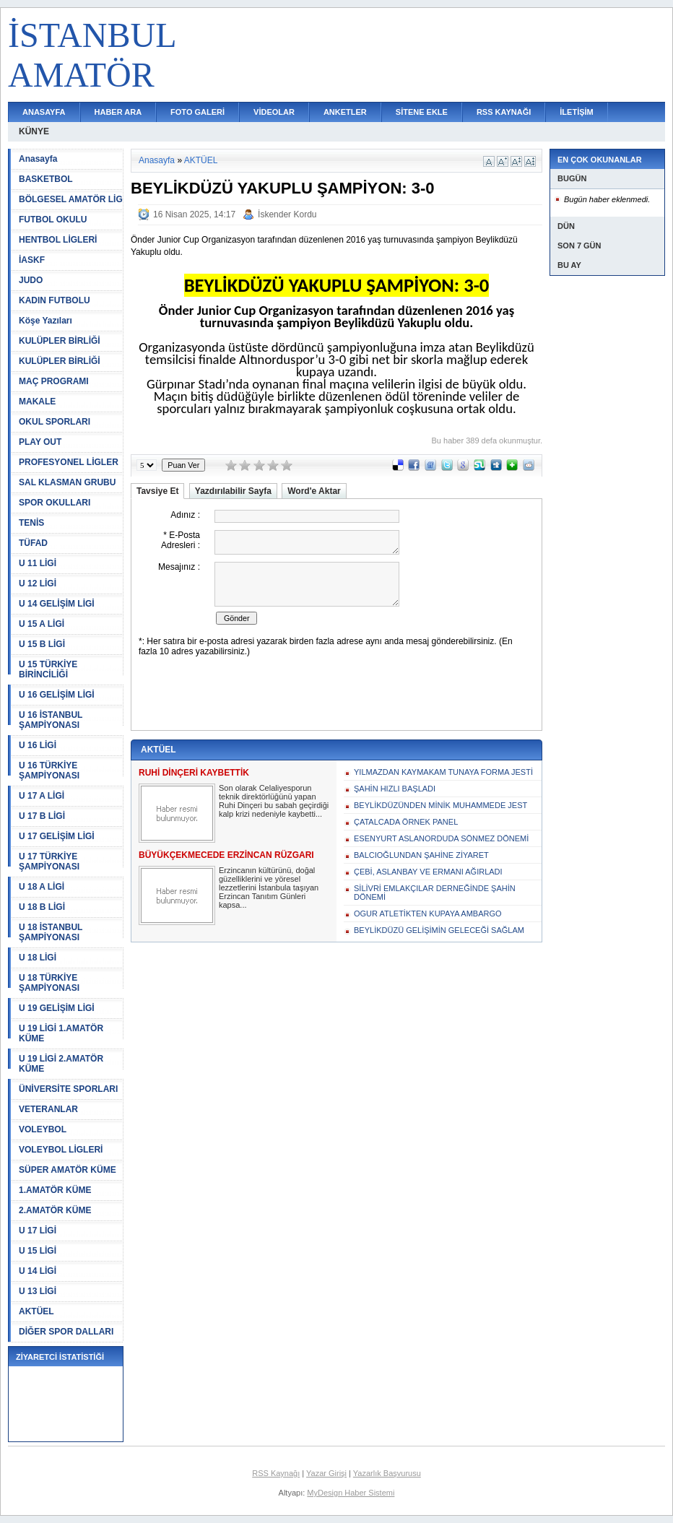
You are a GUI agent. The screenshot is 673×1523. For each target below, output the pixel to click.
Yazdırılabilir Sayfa (233, 491)
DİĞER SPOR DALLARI (66, 1332)
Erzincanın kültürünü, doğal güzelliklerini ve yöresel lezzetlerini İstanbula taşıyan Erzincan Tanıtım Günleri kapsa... (268, 887)
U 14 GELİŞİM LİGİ (57, 604)
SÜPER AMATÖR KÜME (67, 1170)
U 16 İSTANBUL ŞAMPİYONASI (50, 720)
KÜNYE (34, 131)
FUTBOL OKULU (53, 219)
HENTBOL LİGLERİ (58, 240)
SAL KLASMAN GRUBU (67, 482)
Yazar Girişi (326, 1473)
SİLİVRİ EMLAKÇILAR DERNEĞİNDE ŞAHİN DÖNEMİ (435, 892)
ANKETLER (345, 112)
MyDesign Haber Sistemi (350, 1492)
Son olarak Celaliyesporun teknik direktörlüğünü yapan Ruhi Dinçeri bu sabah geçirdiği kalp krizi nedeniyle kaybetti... (274, 801)
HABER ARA (118, 112)
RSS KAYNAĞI (504, 112)
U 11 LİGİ (37, 563)
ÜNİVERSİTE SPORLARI (68, 1089)
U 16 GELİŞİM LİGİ (57, 695)
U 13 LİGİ (37, 1291)
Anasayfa (38, 159)
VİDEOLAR (274, 112)
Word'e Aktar (314, 491)
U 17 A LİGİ (41, 796)
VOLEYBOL (42, 1129)
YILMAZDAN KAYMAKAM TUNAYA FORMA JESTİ (443, 772)
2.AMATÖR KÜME (55, 1210)
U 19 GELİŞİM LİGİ (57, 1008)
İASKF (32, 260)
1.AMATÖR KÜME (55, 1190)
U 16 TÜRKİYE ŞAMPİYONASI (49, 770)
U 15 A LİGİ (41, 624)
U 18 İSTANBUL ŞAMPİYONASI (50, 932)
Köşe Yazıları (45, 321)
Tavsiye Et (157, 491)
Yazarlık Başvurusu (387, 1473)
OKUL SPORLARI (54, 422)
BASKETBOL (46, 179)
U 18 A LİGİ (41, 887)
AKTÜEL (36, 1311)
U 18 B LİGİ (42, 907)
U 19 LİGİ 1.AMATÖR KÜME (61, 1033)
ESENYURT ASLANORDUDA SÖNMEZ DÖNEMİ (441, 838)
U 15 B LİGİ (42, 644)
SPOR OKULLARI (54, 503)
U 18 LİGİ (37, 958)
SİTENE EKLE (422, 112)
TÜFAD (33, 543)
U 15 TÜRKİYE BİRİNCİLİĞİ (48, 669)
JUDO (31, 280)
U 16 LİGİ (37, 745)
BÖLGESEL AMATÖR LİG (71, 199)
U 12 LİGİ (37, 583)
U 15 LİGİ (37, 1251)
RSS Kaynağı (276, 1473)
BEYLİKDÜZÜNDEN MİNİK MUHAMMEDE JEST (440, 805)
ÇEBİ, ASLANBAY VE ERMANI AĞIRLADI (428, 871)
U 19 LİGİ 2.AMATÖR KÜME (61, 1064)
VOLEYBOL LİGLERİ (61, 1150)
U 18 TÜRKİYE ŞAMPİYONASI (49, 983)
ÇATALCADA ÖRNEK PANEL (406, 821)
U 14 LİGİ (37, 1271)
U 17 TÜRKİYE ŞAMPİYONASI (49, 861)
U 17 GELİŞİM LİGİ (57, 836)
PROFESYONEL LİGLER (68, 462)
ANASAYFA (44, 112)
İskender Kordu (287, 214)
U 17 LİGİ (37, 1230)
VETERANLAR (48, 1109)
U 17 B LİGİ (42, 816)
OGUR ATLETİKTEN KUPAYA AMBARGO (428, 913)
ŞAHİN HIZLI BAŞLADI (394, 788)
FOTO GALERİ (197, 112)
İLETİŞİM (576, 112)
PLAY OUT (40, 442)
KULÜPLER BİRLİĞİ (59, 341)
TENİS (31, 523)
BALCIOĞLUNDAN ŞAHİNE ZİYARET (421, 855)
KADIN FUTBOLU (54, 300)
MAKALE (37, 401)
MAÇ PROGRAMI (54, 381)
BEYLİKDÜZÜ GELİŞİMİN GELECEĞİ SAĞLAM (439, 930)
